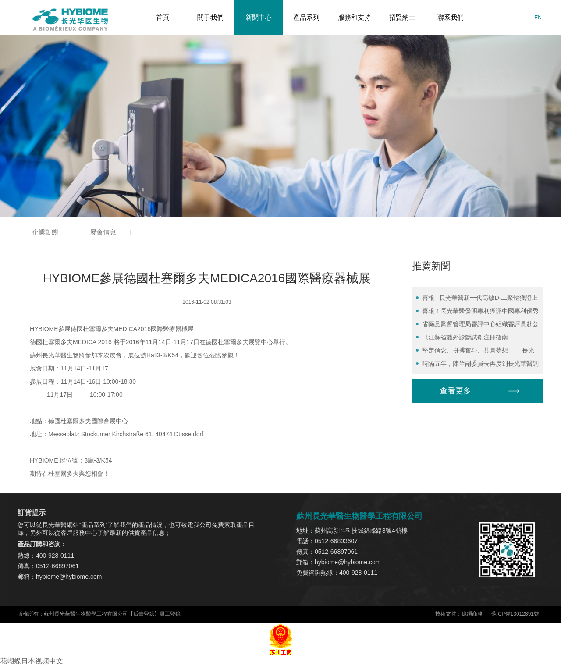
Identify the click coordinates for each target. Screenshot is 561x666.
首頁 (162, 17)
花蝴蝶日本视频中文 (31, 661)
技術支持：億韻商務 (459, 614)
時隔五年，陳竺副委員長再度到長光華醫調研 (477, 365)
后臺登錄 (143, 614)
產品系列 (306, 17)
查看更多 (455, 390)
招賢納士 (402, 17)
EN (538, 17)
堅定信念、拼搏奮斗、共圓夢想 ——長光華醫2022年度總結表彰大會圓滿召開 (475, 352)
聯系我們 (450, 17)
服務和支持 (354, 17)
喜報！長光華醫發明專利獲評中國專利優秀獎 (477, 312)
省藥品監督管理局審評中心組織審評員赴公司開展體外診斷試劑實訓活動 (477, 326)
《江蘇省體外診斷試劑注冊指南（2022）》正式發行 (462, 339)
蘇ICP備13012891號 (515, 614)
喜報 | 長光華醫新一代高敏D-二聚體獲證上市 (477, 299)
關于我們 (210, 17)
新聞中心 (258, 17)
